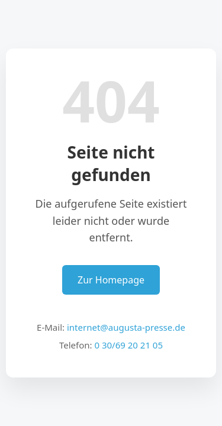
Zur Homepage (111, 279)
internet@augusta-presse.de (126, 327)
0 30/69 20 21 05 (128, 345)
